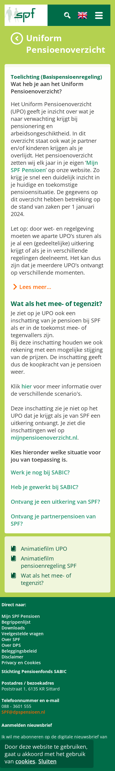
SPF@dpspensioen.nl (23, 712)
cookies (25, 761)
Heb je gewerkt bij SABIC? (44, 487)
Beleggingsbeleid (19, 651)
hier (26, 386)
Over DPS (11, 645)
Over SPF (11, 639)
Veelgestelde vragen (23, 633)
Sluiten (47, 761)
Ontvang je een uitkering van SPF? (55, 501)
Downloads (13, 628)
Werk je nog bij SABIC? (40, 472)
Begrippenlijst (16, 622)
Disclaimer (12, 657)
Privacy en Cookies (21, 662)
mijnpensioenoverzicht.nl (44, 437)
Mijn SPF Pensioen (21, 616)
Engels (82, 15)
